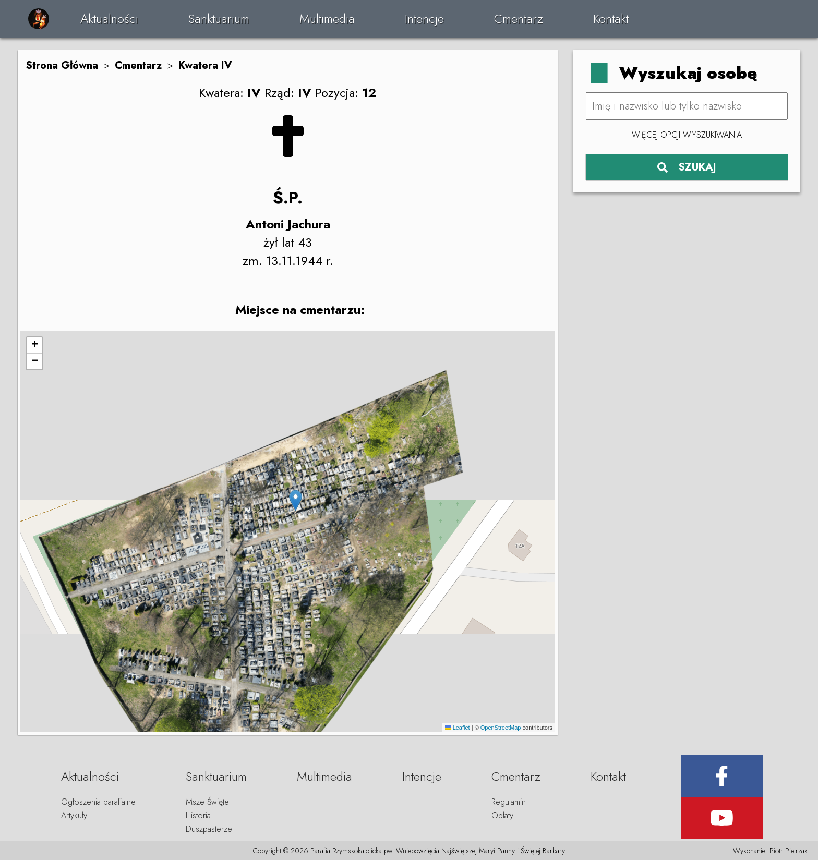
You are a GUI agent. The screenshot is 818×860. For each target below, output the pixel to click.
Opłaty (502, 815)
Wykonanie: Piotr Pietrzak (770, 850)
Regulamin (508, 802)
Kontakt (611, 18)
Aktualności (109, 18)
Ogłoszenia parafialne (98, 802)
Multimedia (327, 18)
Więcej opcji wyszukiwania (687, 135)
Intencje (424, 18)
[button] (295, 500)
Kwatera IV (205, 65)
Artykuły (74, 815)
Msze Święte (207, 802)
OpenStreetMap (500, 727)
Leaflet (457, 727)
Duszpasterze (209, 829)
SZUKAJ (686, 167)
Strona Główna (62, 65)
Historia (198, 815)
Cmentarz (518, 18)
